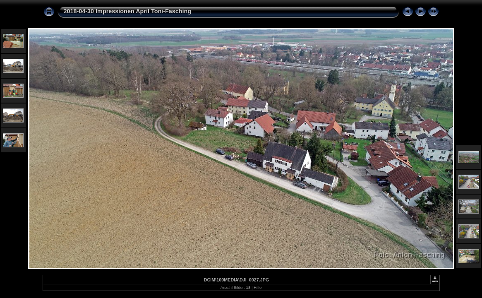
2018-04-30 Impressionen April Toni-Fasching (128, 11)
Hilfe (257, 287)
